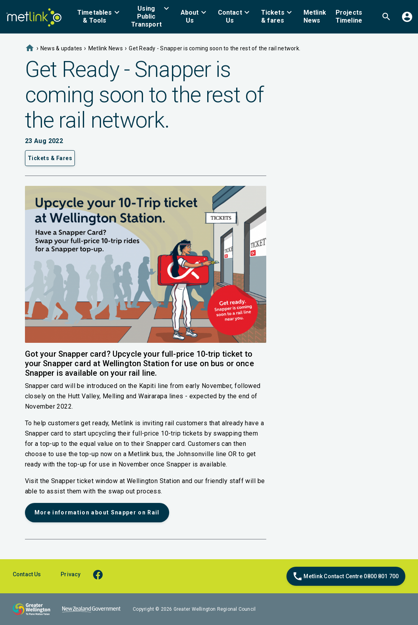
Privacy (70, 574)
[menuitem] (99, 16)
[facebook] (101, 574)
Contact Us (27, 574)
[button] (99, 16)
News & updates (61, 48)
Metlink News (105, 48)
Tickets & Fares (50, 158)
